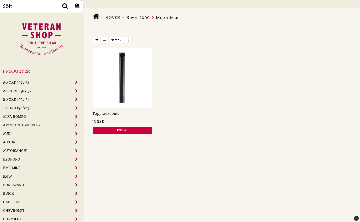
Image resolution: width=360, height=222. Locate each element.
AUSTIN (9, 142)
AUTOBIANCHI (15, 151)
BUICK (8, 193)
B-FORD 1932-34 (16, 99)
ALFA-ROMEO (14, 116)
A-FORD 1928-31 (16, 82)
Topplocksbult (106, 113)
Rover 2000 (138, 17)
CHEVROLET (14, 210)
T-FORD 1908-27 (16, 108)
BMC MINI (11, 168)
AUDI (7, 134)
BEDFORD (11, 159)
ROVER (113, 17)
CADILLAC (11, 202)
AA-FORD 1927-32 (17, 91)
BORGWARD (13, 185)
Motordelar (167, 17)
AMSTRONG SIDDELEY (22, 125)
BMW (7, 176)
